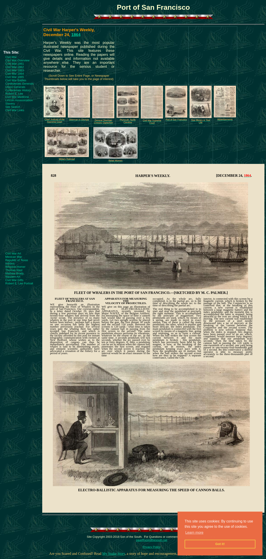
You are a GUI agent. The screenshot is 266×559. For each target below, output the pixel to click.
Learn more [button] (194, 532)
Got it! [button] (220, 544)
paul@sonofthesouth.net (151, 540)
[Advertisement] (21, 37)
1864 (76, 34)
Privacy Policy (152, 547)
